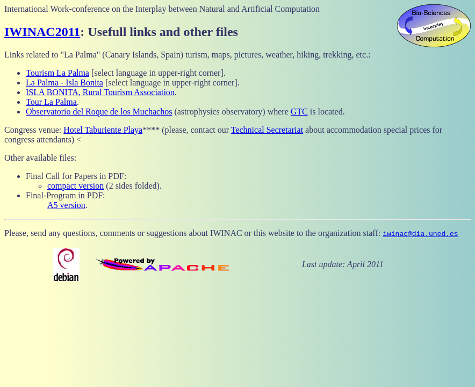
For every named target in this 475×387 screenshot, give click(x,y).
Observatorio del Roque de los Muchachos (99, 111)
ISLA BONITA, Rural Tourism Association (100, 92)
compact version (75, 185)
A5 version (66, 205)
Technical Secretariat (267, 129)
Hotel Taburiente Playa (102, 129)
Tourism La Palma (57, 72)
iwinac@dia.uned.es (420, 233)
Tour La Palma (51, 101)
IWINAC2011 (42, 32)
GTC (299, 111)
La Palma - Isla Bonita (64, 82)
